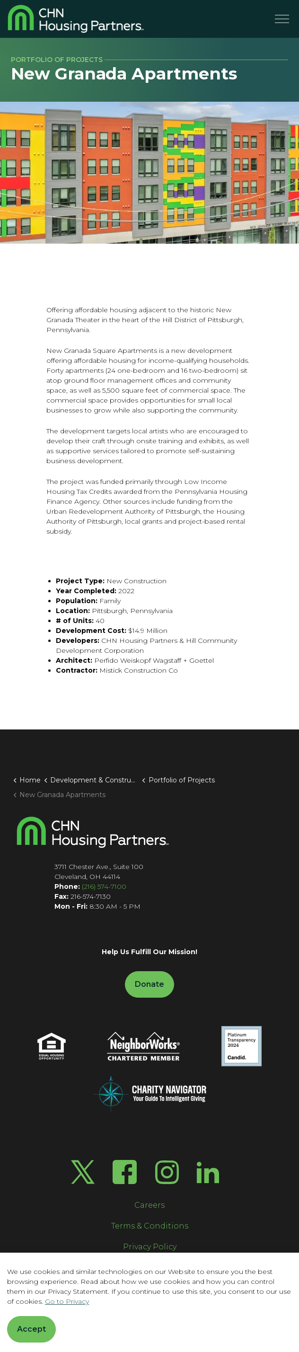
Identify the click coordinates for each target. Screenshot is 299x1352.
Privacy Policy (149, 1246)
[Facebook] (125, 1172)
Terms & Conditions (149, 1225)
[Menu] (282, 19)
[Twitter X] (83, 1172)
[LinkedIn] (208, 1172)
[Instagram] (167, 1172)
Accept (31, 1329)
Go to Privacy (67, 1301)
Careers (149, 1205)
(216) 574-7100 (104, 886)
